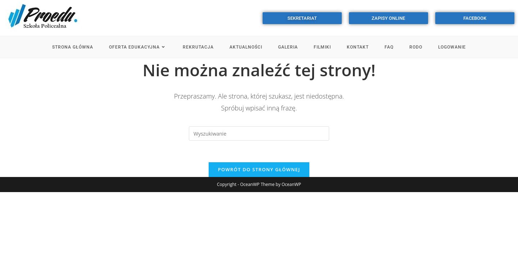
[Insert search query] (259, 133)
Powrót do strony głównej (259, 169)
